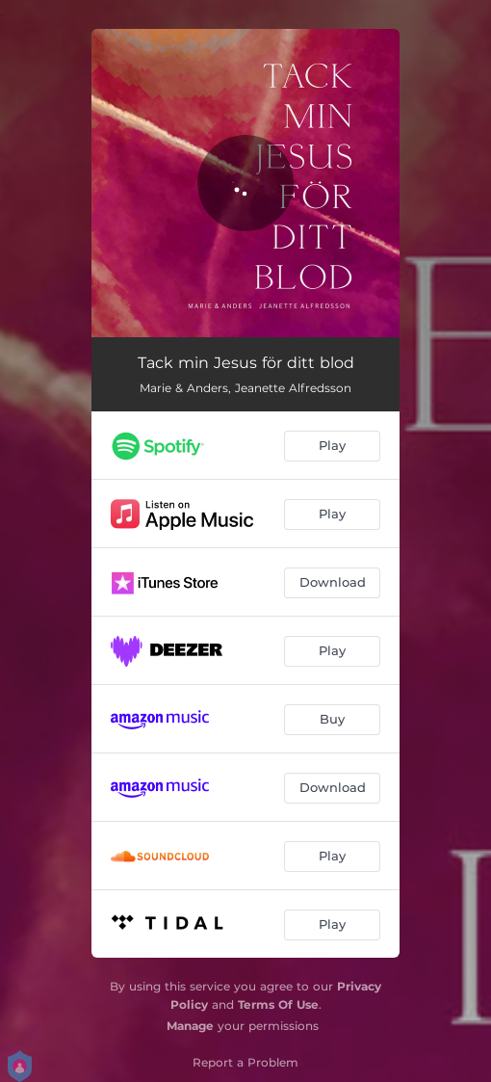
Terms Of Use (278, 1004)
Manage (190, 1025)
